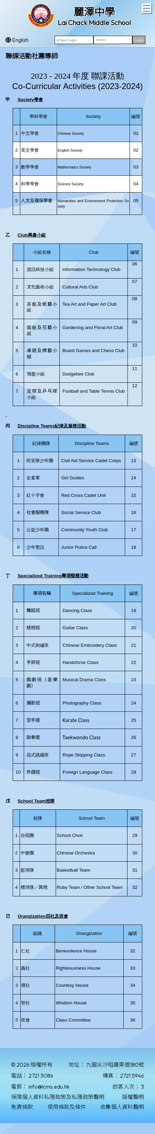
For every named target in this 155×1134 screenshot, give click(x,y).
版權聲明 (133, 1096)
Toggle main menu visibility (147, 7)
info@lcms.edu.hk (49, 1086)
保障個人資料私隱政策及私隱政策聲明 (57, 1096)
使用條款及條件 (66, 1106)
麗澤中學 (94, 12)
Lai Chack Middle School (94, 22)
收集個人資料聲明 (122, 1106)
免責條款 (22, 1106)
